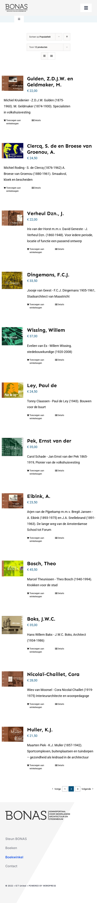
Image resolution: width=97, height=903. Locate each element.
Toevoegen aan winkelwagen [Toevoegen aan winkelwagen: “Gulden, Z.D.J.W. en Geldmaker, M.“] (13, 122)
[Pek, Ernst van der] (12, 447)
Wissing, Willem (46, 330)
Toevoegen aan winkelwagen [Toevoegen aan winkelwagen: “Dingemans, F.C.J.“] (37, 306)
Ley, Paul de (42, 385)
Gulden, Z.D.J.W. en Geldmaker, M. (50, 82)
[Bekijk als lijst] (51, 56)
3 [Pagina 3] (77, 789)
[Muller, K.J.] (12, 734)
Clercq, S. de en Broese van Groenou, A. (59, 149)
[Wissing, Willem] (12, 336)
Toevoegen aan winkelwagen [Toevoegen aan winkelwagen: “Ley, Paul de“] (37, 417)
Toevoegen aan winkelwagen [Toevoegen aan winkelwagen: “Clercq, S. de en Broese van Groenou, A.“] (13, 189)
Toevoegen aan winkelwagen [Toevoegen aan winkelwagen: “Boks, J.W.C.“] (37, 650)
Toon (38, 47)
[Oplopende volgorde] (66, 36)
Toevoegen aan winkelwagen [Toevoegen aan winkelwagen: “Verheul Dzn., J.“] (37, 251)
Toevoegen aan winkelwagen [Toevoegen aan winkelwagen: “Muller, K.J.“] (37, 767)
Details (37, 120)
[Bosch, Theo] (12, 568)
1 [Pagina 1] (64, 789)
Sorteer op (40, 37)
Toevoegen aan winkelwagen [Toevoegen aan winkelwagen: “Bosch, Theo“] (37, 595)
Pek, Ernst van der (49, 441)
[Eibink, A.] (12, 500)
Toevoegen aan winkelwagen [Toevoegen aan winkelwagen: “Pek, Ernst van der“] (37, 472)
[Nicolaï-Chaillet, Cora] (12, 679)
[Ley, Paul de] (12, 390)
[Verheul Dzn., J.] (12, 218)
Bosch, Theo (41, 563)
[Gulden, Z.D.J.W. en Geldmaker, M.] (12, 83)
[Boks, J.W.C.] (12, 625)
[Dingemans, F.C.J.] (12, 280)
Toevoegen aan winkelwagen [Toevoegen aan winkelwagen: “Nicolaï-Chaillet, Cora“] (37, 706)
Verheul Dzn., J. (45, 213)
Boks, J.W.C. (41, 619)
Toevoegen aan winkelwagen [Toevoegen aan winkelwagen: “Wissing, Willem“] (37, 361)
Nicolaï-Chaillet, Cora (53, 674)
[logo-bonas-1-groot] (16, 5)
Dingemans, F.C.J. (48, 275)
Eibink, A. (38, 496)
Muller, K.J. (40, 730)
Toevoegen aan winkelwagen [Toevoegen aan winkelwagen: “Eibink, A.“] (37, 539)
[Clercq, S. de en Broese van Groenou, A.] (12, 150)
